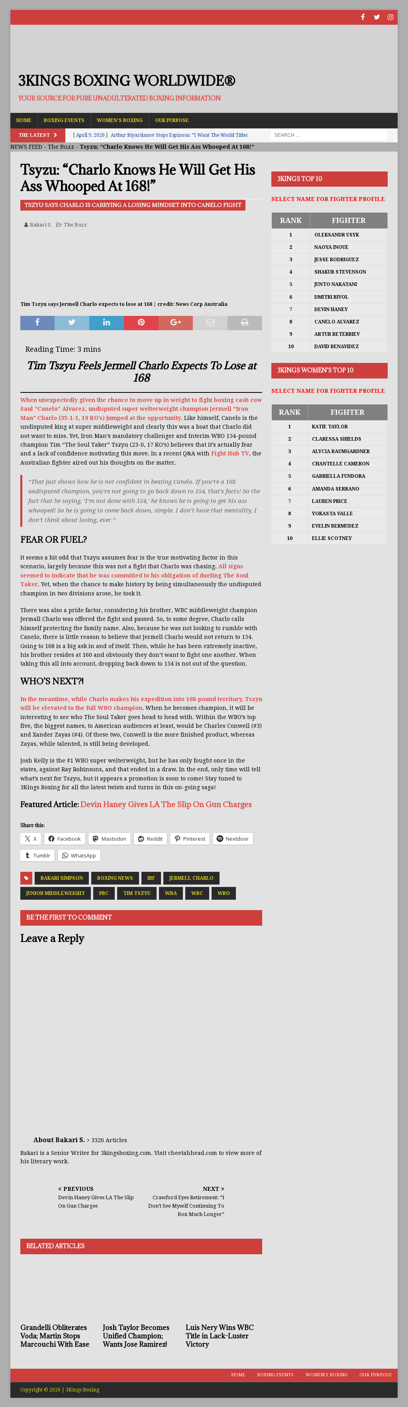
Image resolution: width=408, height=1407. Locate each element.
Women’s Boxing (120, 119)
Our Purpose (172, 119)
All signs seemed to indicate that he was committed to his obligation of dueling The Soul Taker (134, 575)
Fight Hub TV (230, 453)
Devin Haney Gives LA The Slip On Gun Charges (166, 803)
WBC (197, 893)
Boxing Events (64, 119)
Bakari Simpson (62, 878)
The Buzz (61, 146)
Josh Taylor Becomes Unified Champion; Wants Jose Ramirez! (136, 1335)
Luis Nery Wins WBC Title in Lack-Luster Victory (219, 1335)
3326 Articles (109, 1139)
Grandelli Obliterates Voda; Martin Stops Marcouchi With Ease (54, 1335)
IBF (151, 878)
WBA (171, 893)
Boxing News (115, 878)
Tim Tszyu (137, 893)
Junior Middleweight (55, 893)
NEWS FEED (26, 146)
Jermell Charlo (191, 878)
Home (23, 119)
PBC (104, 893)
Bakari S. (41, 224)
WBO (224, 893)
